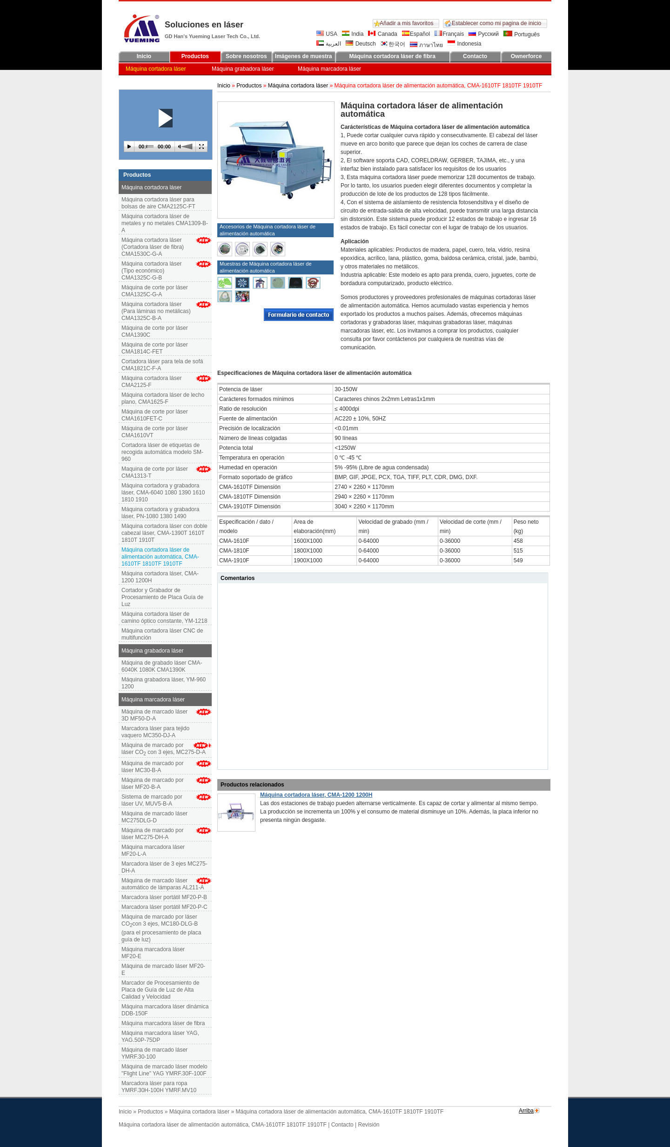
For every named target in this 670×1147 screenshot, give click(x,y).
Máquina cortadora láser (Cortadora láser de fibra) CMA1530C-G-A (152, 247)
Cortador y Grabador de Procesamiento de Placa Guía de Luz (162, 597)
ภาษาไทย (426, 45)
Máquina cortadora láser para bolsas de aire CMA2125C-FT (158, 203)
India (352, 34)
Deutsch (360, 43)
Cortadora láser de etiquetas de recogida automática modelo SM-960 (162, 452)
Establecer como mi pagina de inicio (496, 23)
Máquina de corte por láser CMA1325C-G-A (154, 291)
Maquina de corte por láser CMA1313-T (154, 472)
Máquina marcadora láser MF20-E (153, 953)
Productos (195, 56)
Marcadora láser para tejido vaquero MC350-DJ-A (155, 732)
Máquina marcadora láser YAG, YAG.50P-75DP (160, 1036)
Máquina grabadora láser (243, 69)
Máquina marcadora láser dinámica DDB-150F (164, 1010)
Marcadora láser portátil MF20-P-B (164, 897)
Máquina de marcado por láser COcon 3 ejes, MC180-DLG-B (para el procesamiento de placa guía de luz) (161, 928)
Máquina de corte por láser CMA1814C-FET (154, 348)
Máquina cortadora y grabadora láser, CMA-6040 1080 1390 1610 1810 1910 (163, 492)
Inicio (144, 56)
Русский (484, 34)
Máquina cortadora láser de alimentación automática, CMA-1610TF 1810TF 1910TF (223, 1124)
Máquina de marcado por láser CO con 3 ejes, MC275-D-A (163, 749)
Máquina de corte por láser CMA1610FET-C (154, 415)
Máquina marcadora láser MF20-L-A (153, 850)
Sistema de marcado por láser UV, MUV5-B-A (151, 800)
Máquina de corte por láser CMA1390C (154, 331)
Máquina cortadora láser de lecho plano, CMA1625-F (162, 398)
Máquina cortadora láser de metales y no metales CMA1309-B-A (164, 223)
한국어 (393, 44)
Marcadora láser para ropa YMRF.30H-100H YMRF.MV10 (158, 1087)
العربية (328, 43)
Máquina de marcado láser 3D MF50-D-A (154, 715)
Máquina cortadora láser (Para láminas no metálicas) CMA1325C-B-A (156, 311)
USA (326, 34)
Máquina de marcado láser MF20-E (163, 969)
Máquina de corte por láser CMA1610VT (154, 432)
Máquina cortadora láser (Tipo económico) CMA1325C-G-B (151, 270)
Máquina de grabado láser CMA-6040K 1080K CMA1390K (161, 666)
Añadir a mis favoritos (406, 23)
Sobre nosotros (246, 56)
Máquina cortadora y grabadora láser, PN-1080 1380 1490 (160, 513)
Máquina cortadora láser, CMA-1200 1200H (160, 577)
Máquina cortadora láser (156, 69)
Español (416, 34)
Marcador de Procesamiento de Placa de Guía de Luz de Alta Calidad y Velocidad (160, 990)
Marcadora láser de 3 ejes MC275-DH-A (164, 867)
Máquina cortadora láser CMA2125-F (151, 381)
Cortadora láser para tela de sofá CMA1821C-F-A (162, 365)
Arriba (526, 1110)
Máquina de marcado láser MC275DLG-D (154, 817)
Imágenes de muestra (303, 56)
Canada (382, 34)
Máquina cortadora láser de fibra (392, 56)
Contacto (475, 56)
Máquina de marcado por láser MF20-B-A (152, 783)
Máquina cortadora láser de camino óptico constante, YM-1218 (164, 617)
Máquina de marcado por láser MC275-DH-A (152, 833)
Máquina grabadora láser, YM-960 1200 (163, 683)
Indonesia (464, 43)
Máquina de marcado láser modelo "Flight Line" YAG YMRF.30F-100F (164, 1070)
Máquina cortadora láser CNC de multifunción (162, 634)
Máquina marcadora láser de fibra (163, 1023)
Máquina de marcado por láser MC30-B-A (152, 767)
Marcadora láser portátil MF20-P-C (164, 907)
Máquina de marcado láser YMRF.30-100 (154, 1053)
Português (521, 34)
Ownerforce (526, 56)
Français (449, 34)
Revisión (369, 1124)
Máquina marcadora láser (329, 69)
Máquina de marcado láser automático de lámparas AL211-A (162, 884)
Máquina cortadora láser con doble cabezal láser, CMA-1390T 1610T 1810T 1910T (164, 533)
